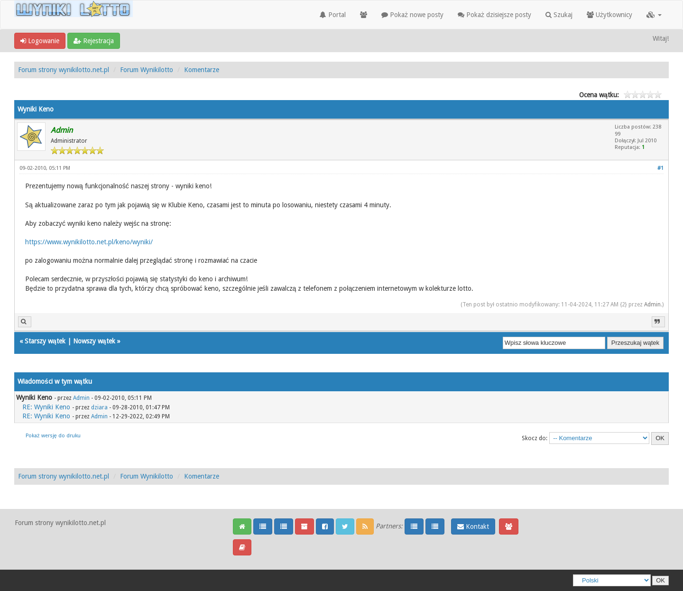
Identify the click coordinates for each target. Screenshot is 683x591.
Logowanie (39, 41)
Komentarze (201, 70)
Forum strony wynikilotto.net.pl (63, 70)
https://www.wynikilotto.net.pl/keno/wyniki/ (89, 242)
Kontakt (473, 526)
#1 (660, 168)
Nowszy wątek (94, 341)
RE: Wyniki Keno (46, 407)
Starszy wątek (45, 341)
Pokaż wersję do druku (53, 436)
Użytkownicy (609, 14)
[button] (654, 14)
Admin (652, 304)
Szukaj (558, 14)
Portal (333, 14)
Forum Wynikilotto (146, 70)
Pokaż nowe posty (412, 14)
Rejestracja (94, 41)
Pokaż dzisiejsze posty (494, 14)
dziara (99, 407)
